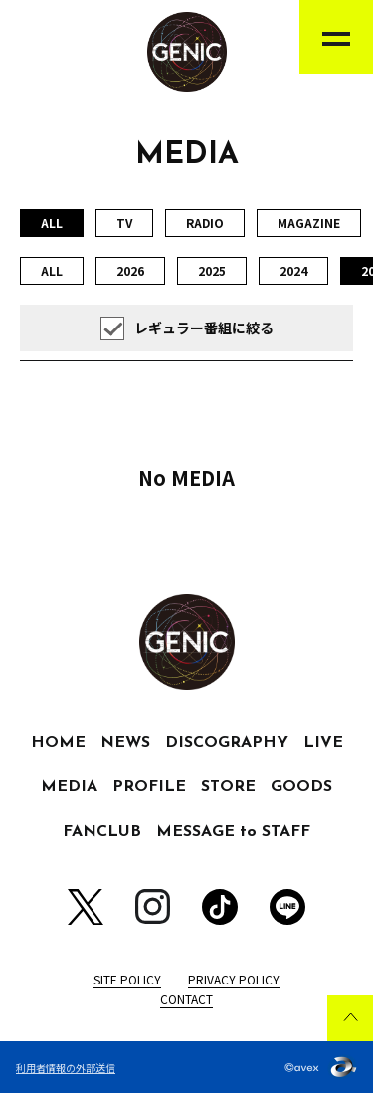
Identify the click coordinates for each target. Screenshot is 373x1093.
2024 (293, 270)
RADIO (205, 222)
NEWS (125, 743)
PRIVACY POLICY (234, 979)
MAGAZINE (309, 222)
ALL (52, 270)
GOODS (301, 787)
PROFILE (149, 787)
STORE (228, 787)
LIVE (323, 743)
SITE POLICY (127, 979)
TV (124, 222)
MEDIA (69, 787)
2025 (212, 270)
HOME (58, 743)
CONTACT (186, 998)
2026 (130, 270)
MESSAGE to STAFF (233, 832)
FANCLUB (102, 832)
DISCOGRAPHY (226, 743)
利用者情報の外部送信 (65, 1067)
